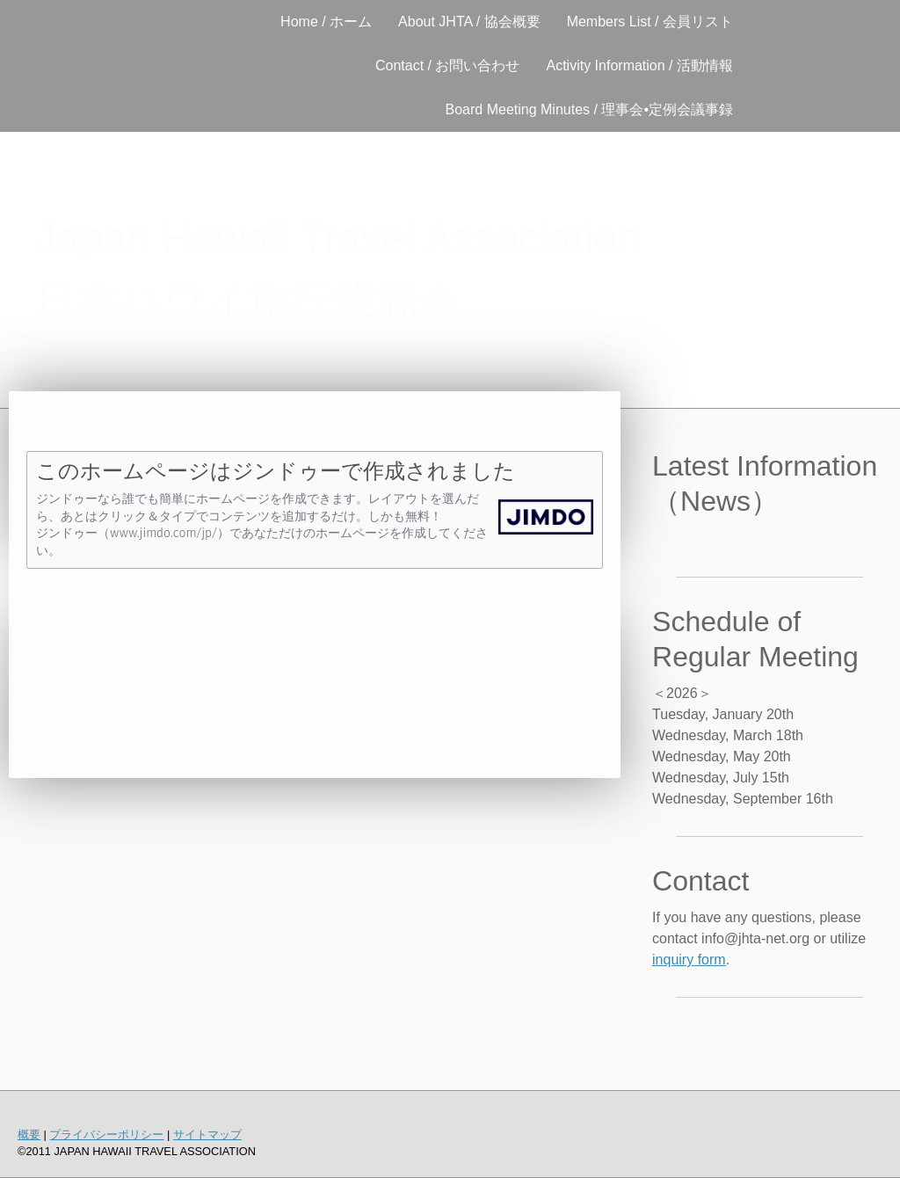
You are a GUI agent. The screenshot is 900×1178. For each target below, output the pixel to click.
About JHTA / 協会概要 (469, 21)
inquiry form (689, 959)
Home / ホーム (326, 21)
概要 (29, 1134)
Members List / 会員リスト (650, 21)
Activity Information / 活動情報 (640, 65)
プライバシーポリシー (106, 1134)
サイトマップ (207, 1134)
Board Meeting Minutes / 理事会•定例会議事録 (589, 109)
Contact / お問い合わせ (447, 65)
